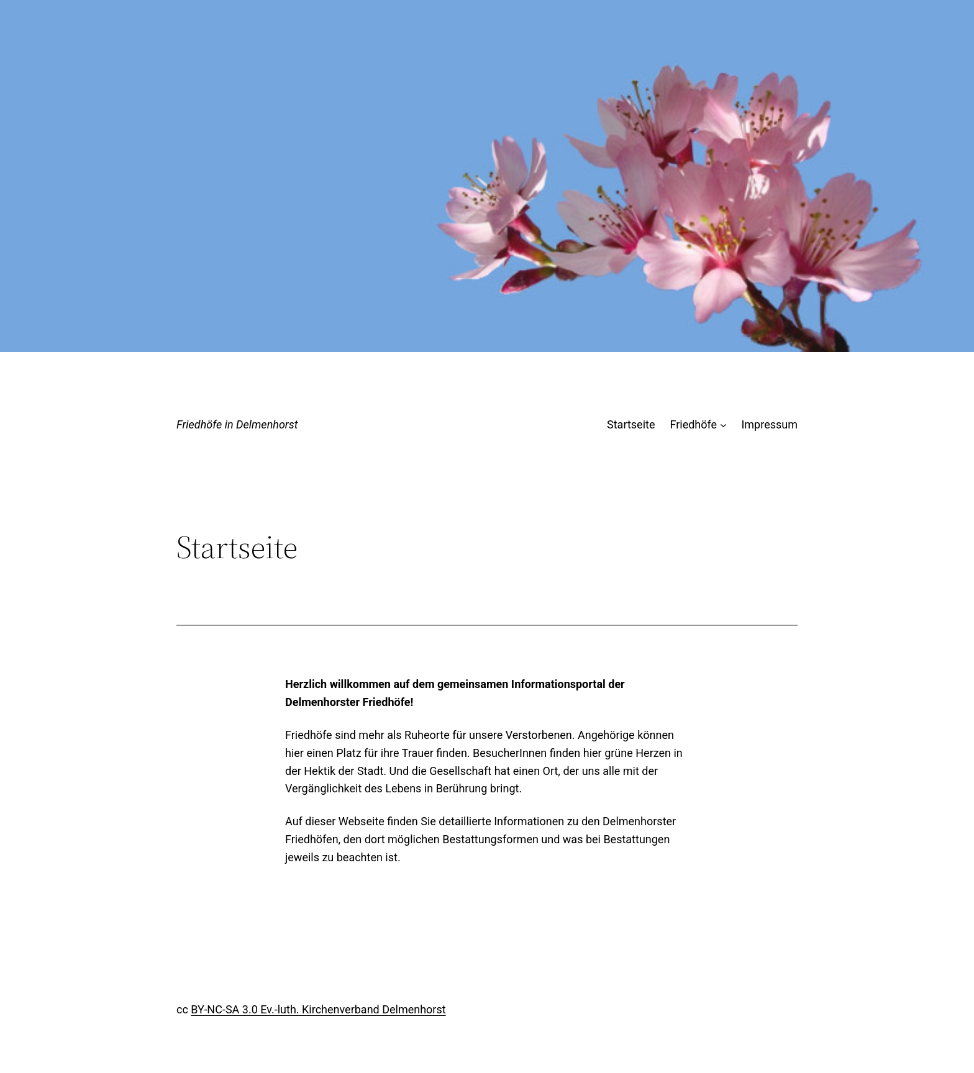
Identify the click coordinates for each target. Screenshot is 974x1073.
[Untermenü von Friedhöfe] (723, 425)
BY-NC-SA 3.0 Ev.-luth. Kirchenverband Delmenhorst (318, 1009)
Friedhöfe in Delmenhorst (237, 424)
